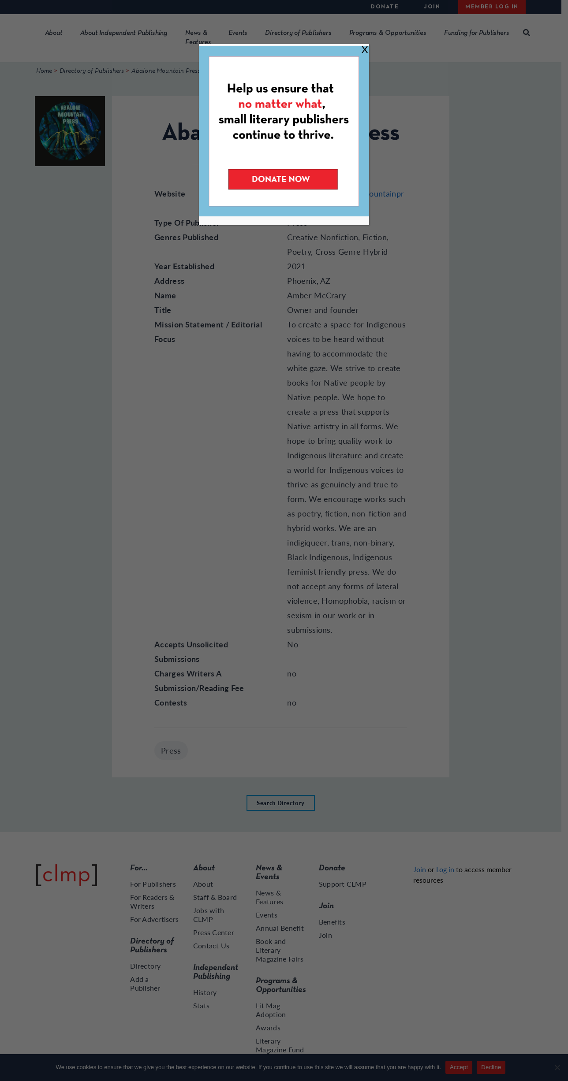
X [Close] (365, 49)
